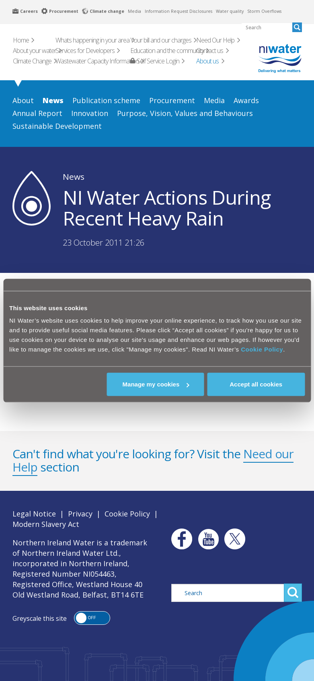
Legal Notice (34, 513)
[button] (92, 618)
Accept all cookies (256, 384)
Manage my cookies (156, 384)
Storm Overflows (264, 11)
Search (293, 592)
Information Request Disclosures (178, 11)
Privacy (80, 513)
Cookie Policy (262, 349)
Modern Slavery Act (45, 524)
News (73, 176)
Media (134, 11)
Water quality (230, 11)
